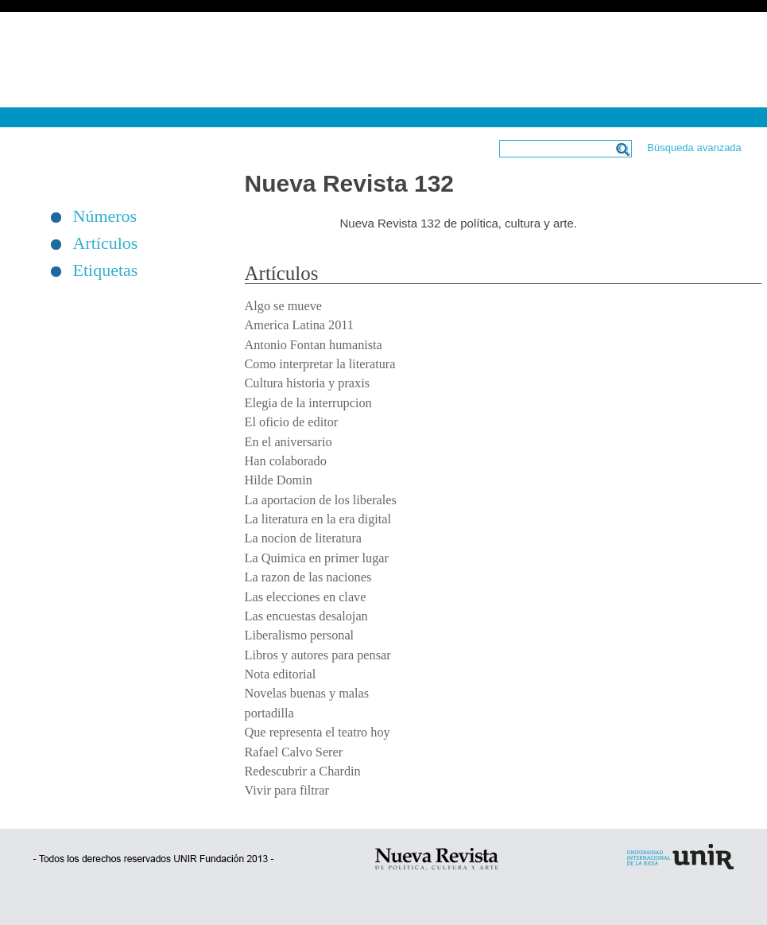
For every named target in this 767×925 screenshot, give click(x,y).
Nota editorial (280, 674)
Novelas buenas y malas (307, 693)
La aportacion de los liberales (321, 500)
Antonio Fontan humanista (313, 345)
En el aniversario (288, 442)
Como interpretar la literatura (320, 364)
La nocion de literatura (303, 538)
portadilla (269, 713)
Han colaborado (286, 461)
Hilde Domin (278, 480)
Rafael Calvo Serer (294, 752)
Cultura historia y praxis (307, 383)
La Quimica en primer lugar (317, 558)
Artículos (105, 243)
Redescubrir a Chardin (303, 771)
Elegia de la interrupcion (308, 403)
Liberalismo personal (299, 635)
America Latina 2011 (299, 325)
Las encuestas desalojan (306, 616)
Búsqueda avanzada (694, 148)
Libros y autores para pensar (318, 655)
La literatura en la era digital (318, 519)
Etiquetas (105, 270)
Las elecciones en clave (305, 597)
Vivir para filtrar (287, 790)
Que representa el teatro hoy (317, 732)
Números (105, 216)
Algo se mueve (283, 306)
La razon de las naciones (308, 577)
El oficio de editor (292, 422)
